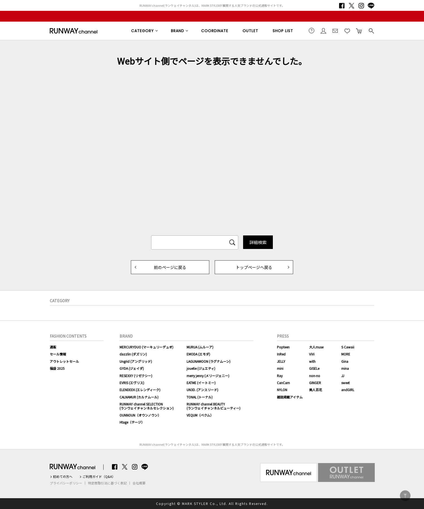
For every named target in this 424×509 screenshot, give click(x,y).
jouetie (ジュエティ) (201, 368)
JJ (342, 375)
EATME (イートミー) (201, 382)
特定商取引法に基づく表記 (107, 483)
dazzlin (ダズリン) (133, 354)
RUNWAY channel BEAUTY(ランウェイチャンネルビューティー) (213, 406)
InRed (281, 354)
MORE (345, 354)
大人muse (316, 347)
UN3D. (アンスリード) (202, 389)
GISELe (314, 368)
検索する (371, 30)
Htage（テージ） (132, 422)
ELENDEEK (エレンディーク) (140, 389)
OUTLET (250, 31)
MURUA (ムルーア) (200, 347)
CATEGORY (142, 31)
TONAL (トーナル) (200, 397)
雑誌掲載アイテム (290, 397)
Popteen (283, 347)
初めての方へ (62, 476)
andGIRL (347, 389)
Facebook (342, 5)
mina (345, 368)
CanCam (283, 382)
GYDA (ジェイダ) (132, 368)
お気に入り (347, 30)
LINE (371, 5)
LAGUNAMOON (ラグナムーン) (208, 361)
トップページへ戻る (254, 267)
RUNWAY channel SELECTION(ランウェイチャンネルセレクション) (147, 406)
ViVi (311, 354)
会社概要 (138, 483)
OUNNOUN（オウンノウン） (140, 415)
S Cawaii (347, 347)
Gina (344, 361)
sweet (345, 382)
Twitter (351, 5)
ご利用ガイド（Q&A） (98, 476)
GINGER (315, 382)
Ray (280, 375)
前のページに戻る (170, 267)
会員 (323, 30)
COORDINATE (214, 31)
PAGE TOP (405, 495)
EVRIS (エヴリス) (132, 382)
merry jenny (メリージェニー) (208, 375)
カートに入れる (359, 30)
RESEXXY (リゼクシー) (136, 375)
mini (280, 368)
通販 (53, 347)
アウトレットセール (64, 361)
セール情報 (58, 354)
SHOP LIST (283, 31)
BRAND (177, 31)
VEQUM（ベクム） (200, 415)
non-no (314, 375)
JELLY (281, 361)
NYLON (282, 389)
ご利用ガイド (311, 30)
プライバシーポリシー (66, 483)
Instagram (361, 5)
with (312, 361)
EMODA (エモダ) (198, 354)
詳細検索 (258, 242)
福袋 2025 (57, 368)
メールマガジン (335, 30)
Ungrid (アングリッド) (136, 361)
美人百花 (315, 389)
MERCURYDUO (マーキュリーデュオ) (146, 347)
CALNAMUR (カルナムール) (139, 397)
